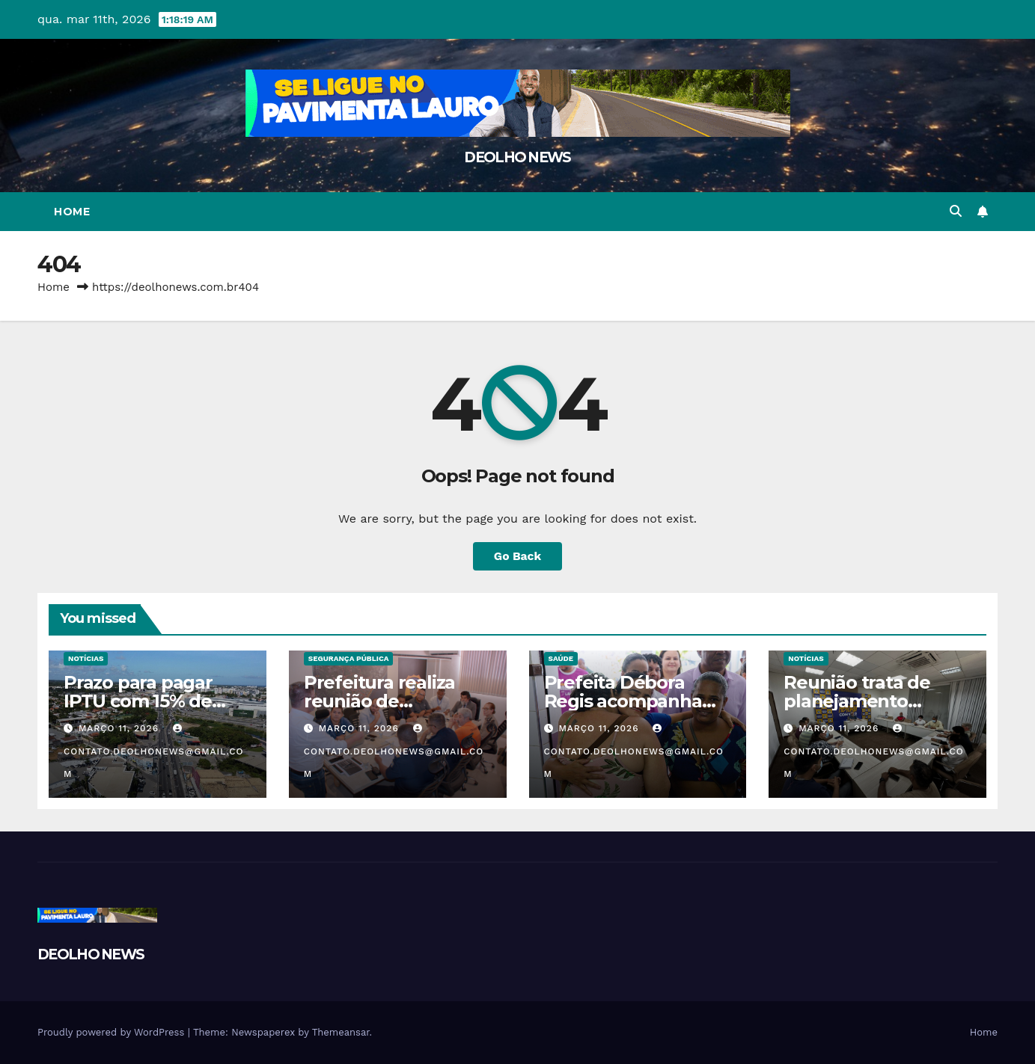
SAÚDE (561, 658)
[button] (956, 211)
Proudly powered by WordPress (112, 1032)
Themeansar (341, 1032)
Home (72, 211)
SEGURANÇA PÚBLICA (348, 658)
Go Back (517, 556)
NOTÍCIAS (85, 658)
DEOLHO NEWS (517, 157)
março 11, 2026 (120, 728)
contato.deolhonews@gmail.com (154, 751)
